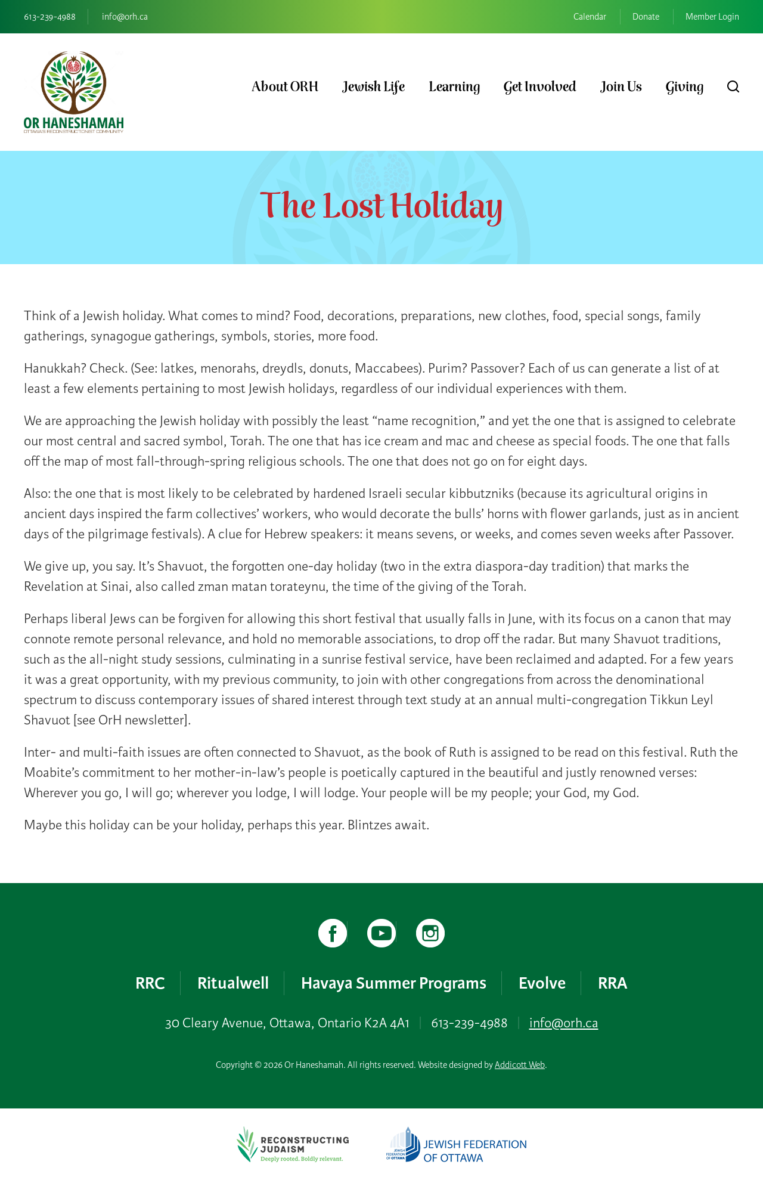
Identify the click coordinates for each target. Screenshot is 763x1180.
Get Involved (540, 87)
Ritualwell (233, 983)
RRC (150, 983)
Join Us (621, 87)
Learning (454, 87)
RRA (613, 983)
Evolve (542, 983)
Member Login (712, 16)
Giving (684, 87)
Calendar (589, 16)
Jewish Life (373, 87)
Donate (645, 16)
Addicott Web (520, 1065)
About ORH (285, 87)
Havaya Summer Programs (393, 983)
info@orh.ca (125, 16)
